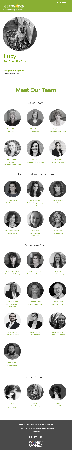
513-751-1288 (61, 3)
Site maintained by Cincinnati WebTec (41, 428)
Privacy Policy (23, 428)
